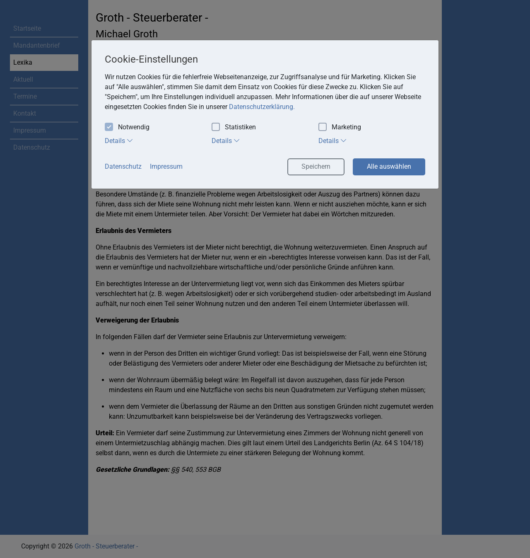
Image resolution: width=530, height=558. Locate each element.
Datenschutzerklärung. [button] (262, 107)
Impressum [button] (166, 166)
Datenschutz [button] (123, 166)
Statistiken (234, 127)
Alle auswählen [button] (389, 166)
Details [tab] (119, 140)
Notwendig (127, 127)
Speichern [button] (315, 166)
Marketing (339, 127)
